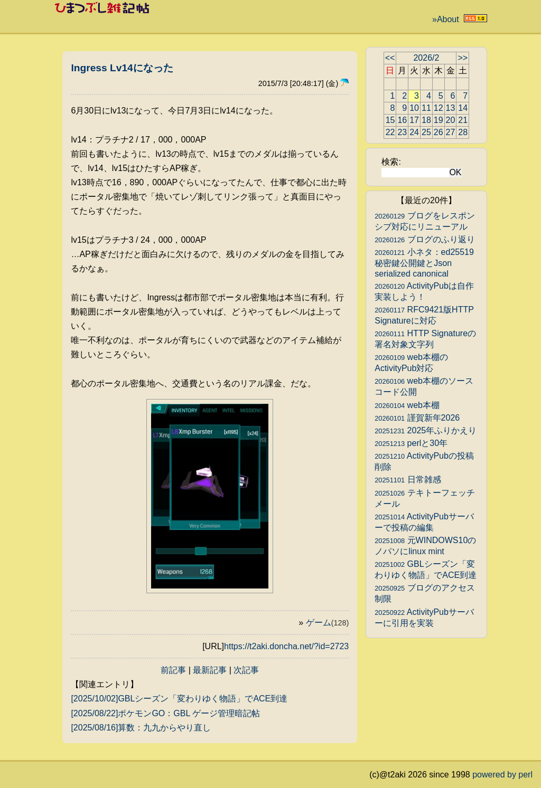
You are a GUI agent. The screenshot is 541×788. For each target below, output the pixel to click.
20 (450, 120)
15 (390, 120)
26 (438, 132)
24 (414, 132)
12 (438, 107)
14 (463, 107)
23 (402, 132)
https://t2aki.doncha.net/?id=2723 (286, 646)
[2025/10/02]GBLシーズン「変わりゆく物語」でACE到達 (179, 698)
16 (402, 120)
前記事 (173, 670)
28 (463, 132)
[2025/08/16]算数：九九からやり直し (141, 727)
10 (414, 107)
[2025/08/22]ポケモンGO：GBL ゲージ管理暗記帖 (165, 713)
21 (463, 120)
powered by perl (502, 774)
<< (390, 57)
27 (450, 132)
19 (438, 120)
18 (426, 120)
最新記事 (210, 670)
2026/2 (426, 57)
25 (426, 132)
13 (450, 107)
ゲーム (327, 622)
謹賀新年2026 (417, 417)
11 (426, 107)
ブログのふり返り (424, 239)
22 (390, 132)
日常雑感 (408, 479)
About (448, 19)
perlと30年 (411, 443)
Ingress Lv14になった (122, 67)
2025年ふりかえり (426, 430)
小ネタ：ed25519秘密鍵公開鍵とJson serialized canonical (424, 263)
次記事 (246, 670)
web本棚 (407, 405)
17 (414, 120)
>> (463, 57)
